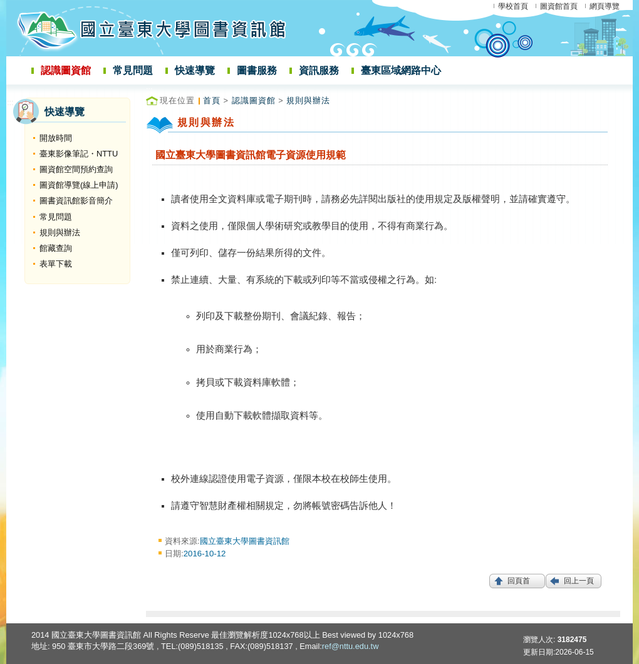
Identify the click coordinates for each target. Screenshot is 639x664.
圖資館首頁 (559, 6)
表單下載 (55, 263)
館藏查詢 (55, 248)
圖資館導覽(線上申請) (78, 185)
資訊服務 (319, 70)
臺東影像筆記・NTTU (78, 153)
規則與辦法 (59, 232)
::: (10, 102)
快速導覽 (195, 70)
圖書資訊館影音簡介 (76, 200)
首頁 (212, 100)
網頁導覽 (605, 6)
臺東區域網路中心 (401, 70)
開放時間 (55, 138)
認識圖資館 (66, 70)
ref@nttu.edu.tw (350, 646)
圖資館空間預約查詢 (76, 169)
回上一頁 (579, 580)
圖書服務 (257, 70)
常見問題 (133, 70)
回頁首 (518, 580)
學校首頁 (513, 6)
